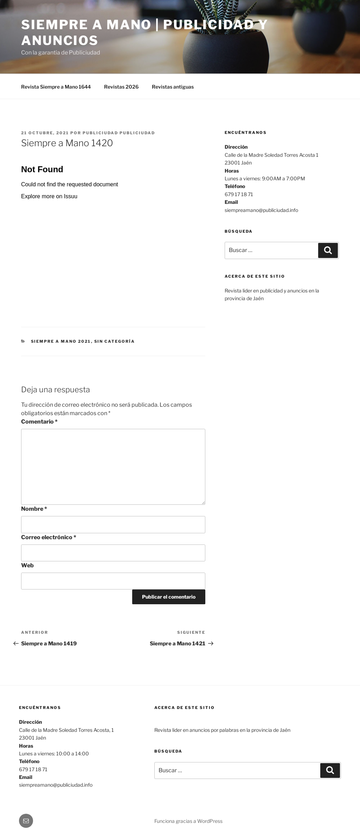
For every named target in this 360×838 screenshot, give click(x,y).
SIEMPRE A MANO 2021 (61, 341)
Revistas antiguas (173, 87)
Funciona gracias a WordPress (188, 821)
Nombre (34, 508)
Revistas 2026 (121, 87)
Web (27, 565)
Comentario (39, 421)
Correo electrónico (48, 537)
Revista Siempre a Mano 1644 (56, 87)
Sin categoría (114, 341)
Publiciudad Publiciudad (119, 132)
